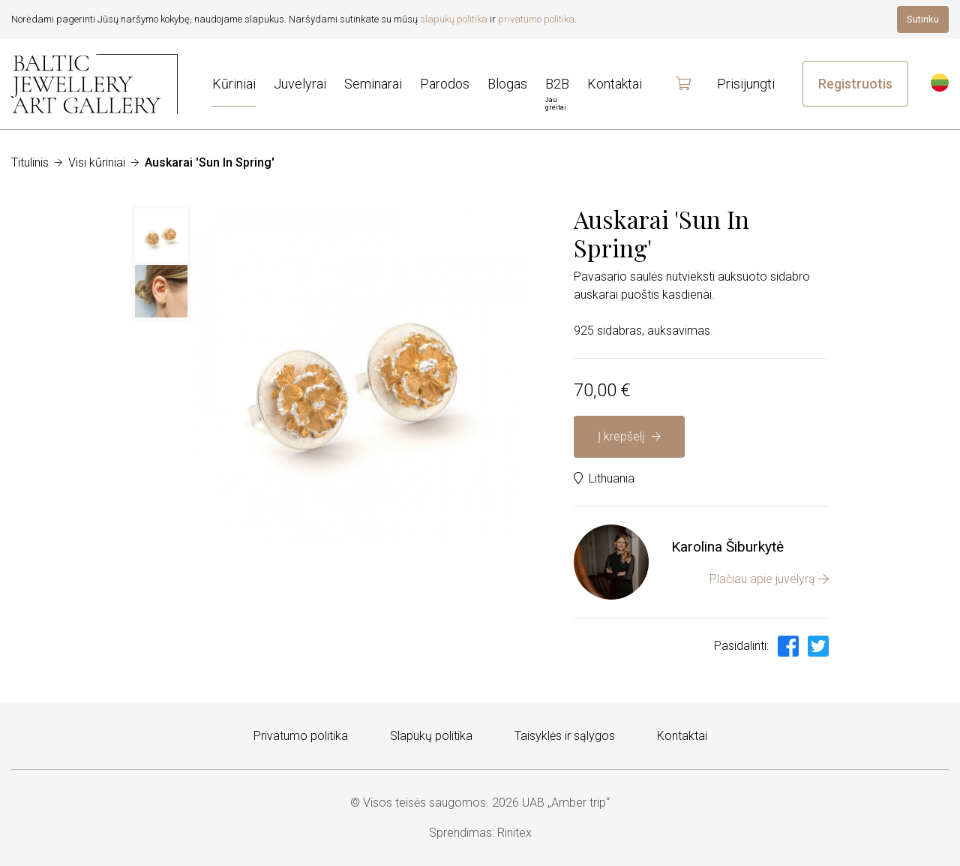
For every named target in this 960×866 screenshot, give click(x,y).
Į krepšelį (629, 436)
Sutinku (923, 19)
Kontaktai (682, 736)
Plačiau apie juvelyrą (769, 579)
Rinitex (514, 832)
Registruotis (855, 84)
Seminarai (373, 84)
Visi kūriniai (96, 162)
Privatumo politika (301, 736)
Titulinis (30, 162)
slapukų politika (454, 19)
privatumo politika (536, 19)
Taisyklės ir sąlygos (564, 736)
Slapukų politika (431, 736)
